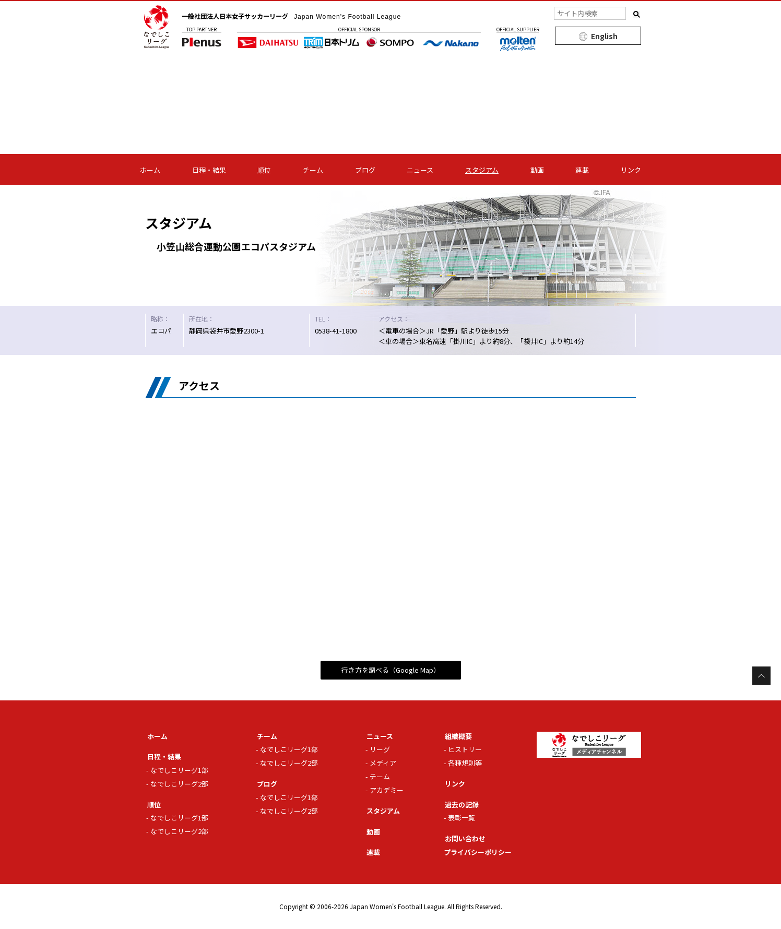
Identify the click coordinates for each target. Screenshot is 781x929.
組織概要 (456, 736)
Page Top (761, 675)
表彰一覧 (461, 818)
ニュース (420, 170)
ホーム (150, 170)
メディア (383, 763)
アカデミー (387, 790)
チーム (313, 170)
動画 (537, 170)
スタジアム (482, 170)
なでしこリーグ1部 (179, 770)
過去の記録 (460, 804)
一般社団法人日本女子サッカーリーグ (307, 15)
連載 (582, 170)
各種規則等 (465, 763)
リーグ (380, 749)
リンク (631, 170)
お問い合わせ (463, 838)
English (604, 36)
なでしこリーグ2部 (179, 784)
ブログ (365, 170)
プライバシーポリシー (478, 852)
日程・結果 (209, 170)
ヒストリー (465, 749)
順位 (264, 170)
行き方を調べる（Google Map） (390, 670)
